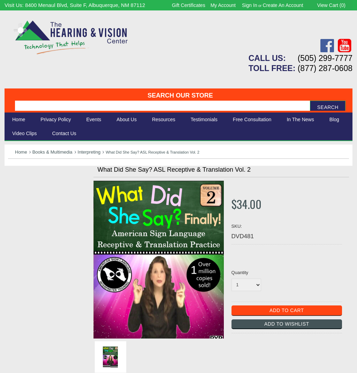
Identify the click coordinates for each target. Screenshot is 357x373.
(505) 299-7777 (325, 58)
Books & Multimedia (52, 152)
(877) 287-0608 (325, 68)
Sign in (249, 5)
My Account (223, 5)
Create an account (283, 5)
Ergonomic (22, 211)
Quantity (239, 272)
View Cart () (331, 5)
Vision (16, 188)
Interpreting (89, 152)
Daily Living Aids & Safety (41, 196)
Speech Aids (24, 203)
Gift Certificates (188, 5)
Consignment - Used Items (43, 227)
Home (18, 119)
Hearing (18, 180)
